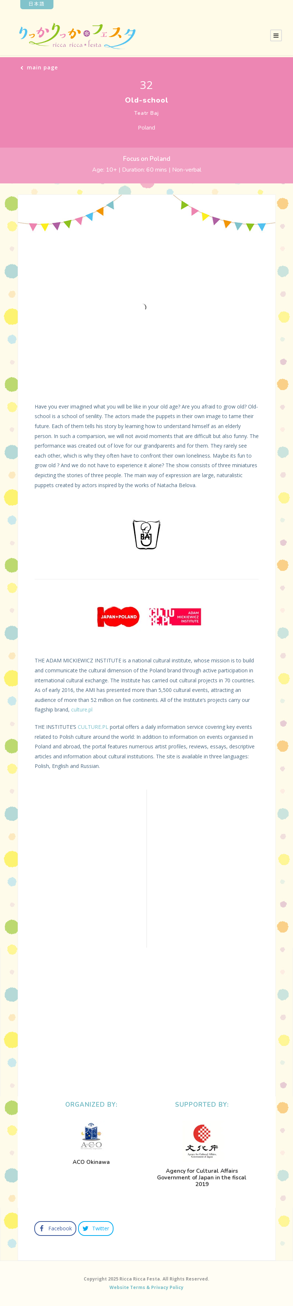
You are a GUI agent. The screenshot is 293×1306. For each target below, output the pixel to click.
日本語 (36, 3)
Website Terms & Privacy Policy (146, 1287)
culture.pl (82, 709)
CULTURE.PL (93, 726)
